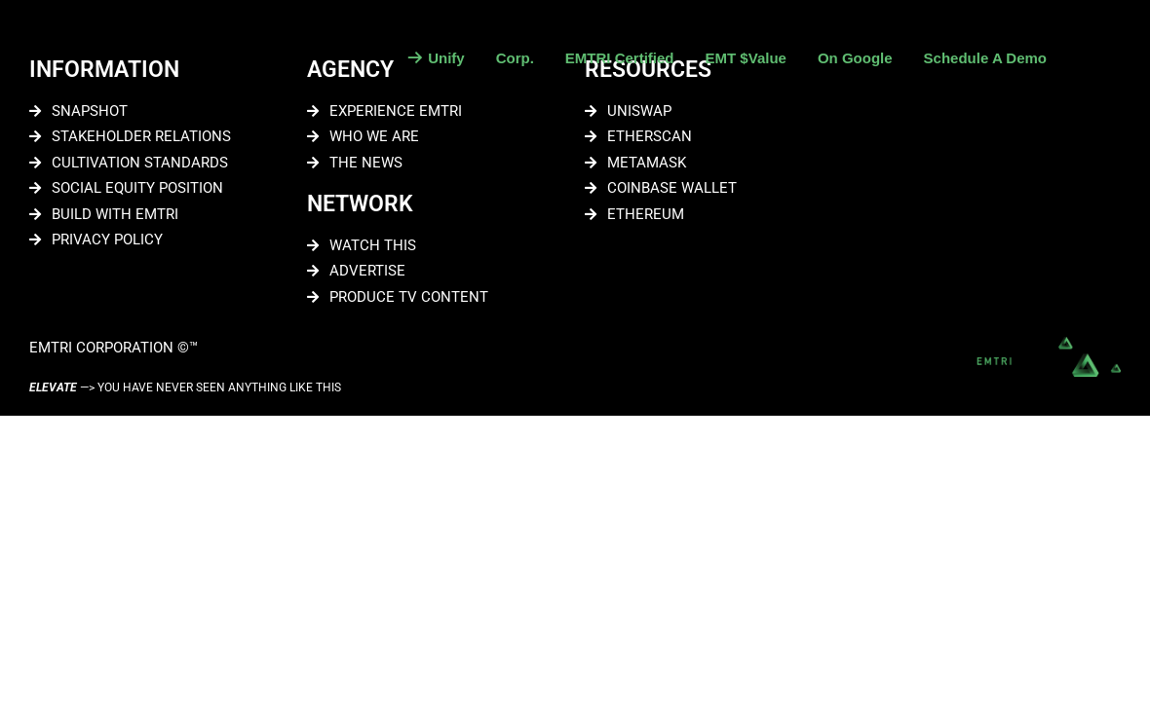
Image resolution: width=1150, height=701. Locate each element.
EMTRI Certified (619, 58)
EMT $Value (746, 58)
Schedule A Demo (985, 58)
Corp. (515, 58)
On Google (855, 58)
